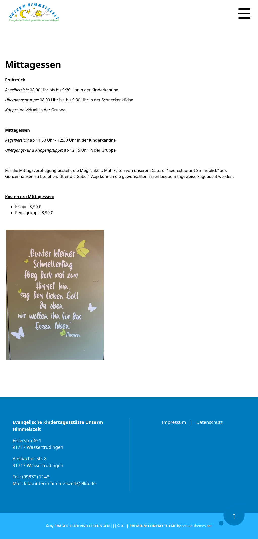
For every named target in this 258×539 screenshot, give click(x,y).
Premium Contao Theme (153, 526)
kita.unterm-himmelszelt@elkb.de (60, 483)
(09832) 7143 (35, 477)
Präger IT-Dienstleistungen (82, 526)
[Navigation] (244, 14)
